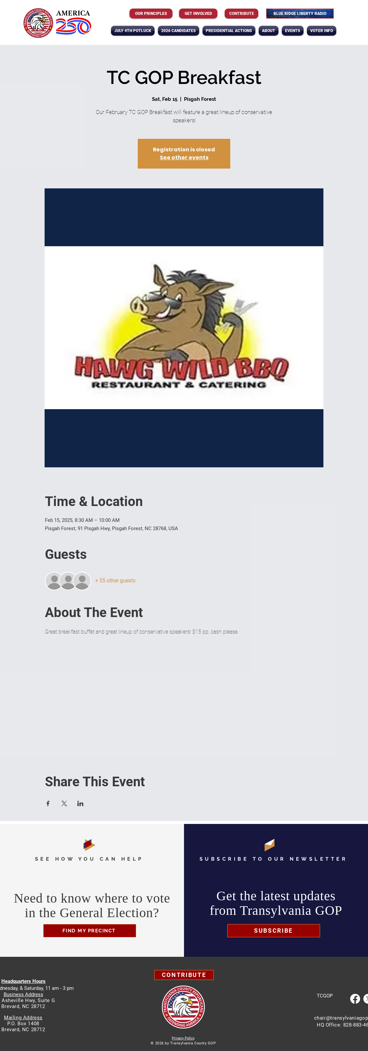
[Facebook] (355, 999)
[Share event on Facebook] (48, 803)
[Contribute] (241, 14)
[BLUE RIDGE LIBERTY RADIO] (300, 14)
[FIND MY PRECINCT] (89, 930)
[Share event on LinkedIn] (80, 803)
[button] (268, 31)
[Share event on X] (64, 803)
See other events (184, 157)
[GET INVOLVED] (198, 14)
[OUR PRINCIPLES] (150, 14)
